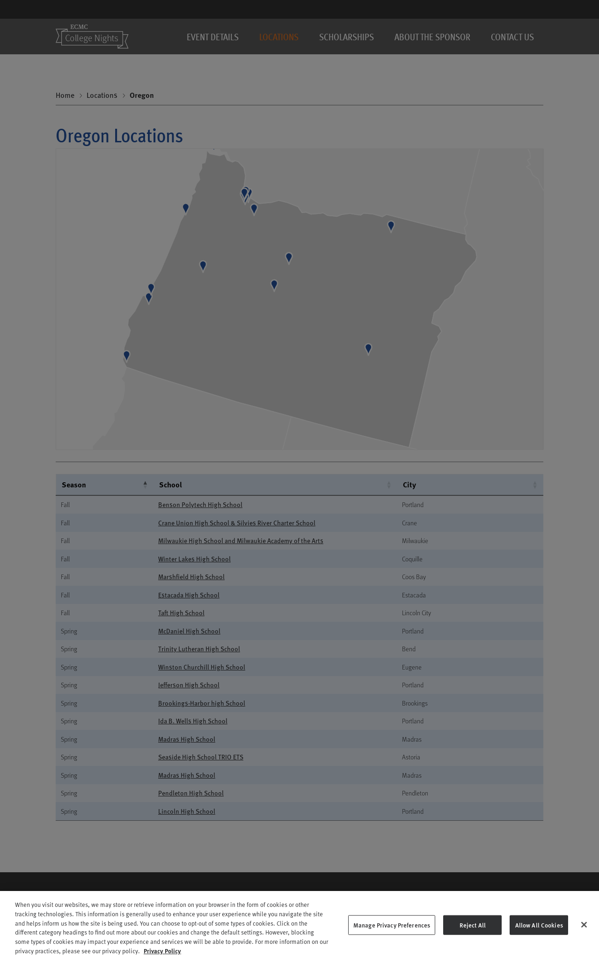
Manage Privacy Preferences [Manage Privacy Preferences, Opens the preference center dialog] (391, 941)
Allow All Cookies (539, 941)
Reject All (473, 941)
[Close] (584, 941)
